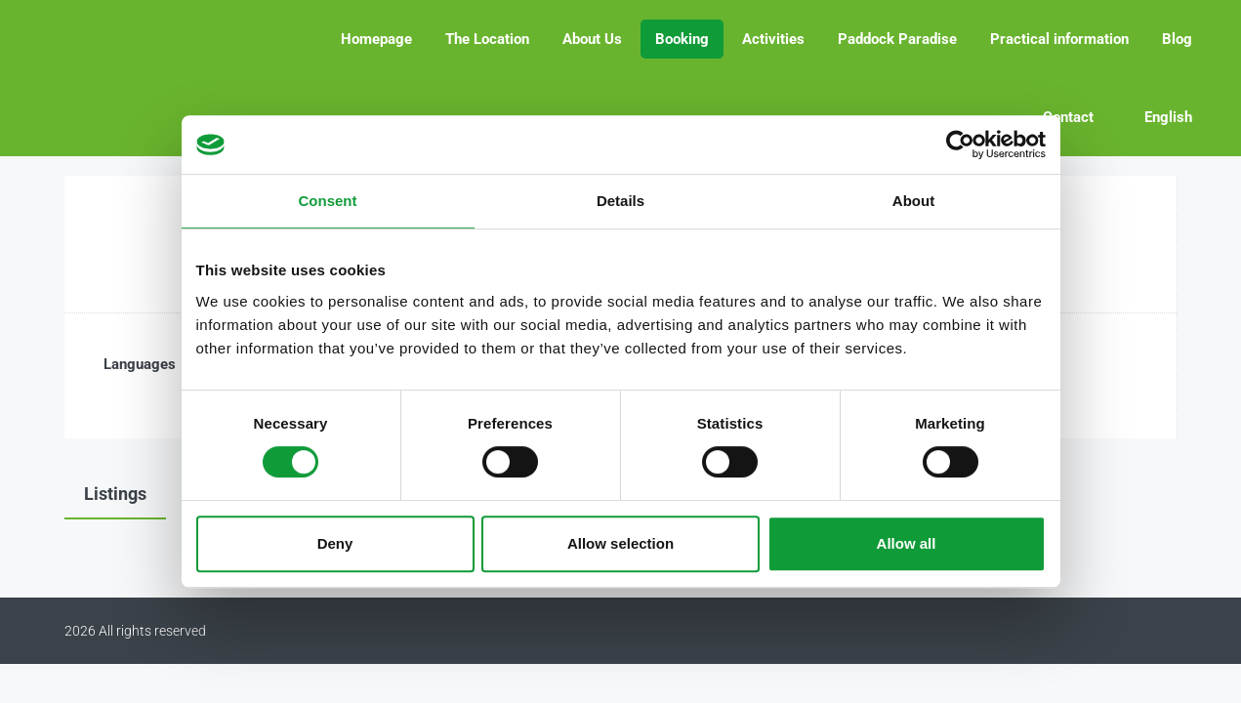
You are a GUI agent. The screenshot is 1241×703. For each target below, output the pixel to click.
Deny (335, 543)
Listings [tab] (115, 493)
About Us (592, 39)
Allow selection (620, 543)
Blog (1177, 39)
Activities (773, 39)
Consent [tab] (328, 200)
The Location (487, 39)
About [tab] (913, 200)
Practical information (1059, 39)
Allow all (906, 543)
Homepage (376, 39)
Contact (1068, 117)
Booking (682, 39)
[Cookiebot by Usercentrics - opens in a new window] (960, 144)
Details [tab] (620, 200)
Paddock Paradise (897, 39)
